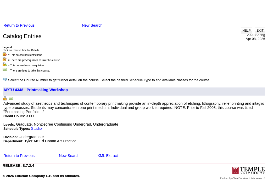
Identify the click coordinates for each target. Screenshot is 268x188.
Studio (36, 128)
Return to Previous (19, 25)
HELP (246, 30)
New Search (92, 25)
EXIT (260, 30)
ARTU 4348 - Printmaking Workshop (35, 90)
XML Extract (107, 156)
